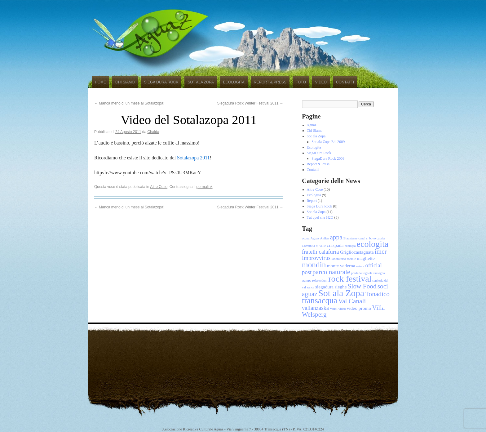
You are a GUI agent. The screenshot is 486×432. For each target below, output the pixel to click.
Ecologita (234, 82)
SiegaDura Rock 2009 (327, 158)
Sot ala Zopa (201, 82)
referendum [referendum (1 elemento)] (319, 280)
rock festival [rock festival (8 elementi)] (349, 278)
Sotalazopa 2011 (193, 157)
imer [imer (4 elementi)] (381, 251)
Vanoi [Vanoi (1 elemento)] (334, 308)
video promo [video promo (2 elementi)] (359, 308)
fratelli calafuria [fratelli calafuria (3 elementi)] (320, 251)
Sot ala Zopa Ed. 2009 (328, 142)
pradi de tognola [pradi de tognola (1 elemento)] (362, 273)
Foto (301, 82)
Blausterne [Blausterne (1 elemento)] (350, 238)
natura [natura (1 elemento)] (360, 266)
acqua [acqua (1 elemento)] (306, 238)
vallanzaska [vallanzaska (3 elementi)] (315, 308)
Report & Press (270, 82)
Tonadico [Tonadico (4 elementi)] (377, 294)
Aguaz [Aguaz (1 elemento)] (315, 238)
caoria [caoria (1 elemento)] (381, 238)
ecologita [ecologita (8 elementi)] (373, 244)
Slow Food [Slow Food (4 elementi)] (362, 286)
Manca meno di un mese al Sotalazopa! (129, 103)
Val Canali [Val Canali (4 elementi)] (352, 301)
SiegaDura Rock (319, 153)
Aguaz (311, 125)
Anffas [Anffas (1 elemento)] (324, 238)
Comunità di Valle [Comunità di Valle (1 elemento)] (314, 245)
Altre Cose (158, 187)
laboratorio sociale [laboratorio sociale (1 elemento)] (343, 259)
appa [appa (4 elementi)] (336, 237)
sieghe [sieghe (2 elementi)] (340, 286)
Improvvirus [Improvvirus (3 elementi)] (316, 258)
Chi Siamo (125, 82)
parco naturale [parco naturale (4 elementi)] (331, 272)
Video (321, 82)
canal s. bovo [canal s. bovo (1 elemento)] (367, 238)
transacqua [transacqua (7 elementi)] (319, 300)
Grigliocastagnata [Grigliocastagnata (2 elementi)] (357, 252)
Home (100, 82)
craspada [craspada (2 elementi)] (335, 245)
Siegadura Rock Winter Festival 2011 (250, 103)
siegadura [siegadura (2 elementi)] (324, 286)
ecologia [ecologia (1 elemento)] (350, 245)
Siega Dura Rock (161, 82)
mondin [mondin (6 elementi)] (314, 264)
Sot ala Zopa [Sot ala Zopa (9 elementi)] (341, 293)
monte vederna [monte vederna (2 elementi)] (341, 265)
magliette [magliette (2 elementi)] (366, 258)
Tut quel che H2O (320, 217)
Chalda (153, 132)
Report (312, 200)
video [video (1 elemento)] (342, 308)
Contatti (345, 82)
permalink (205, 187)
